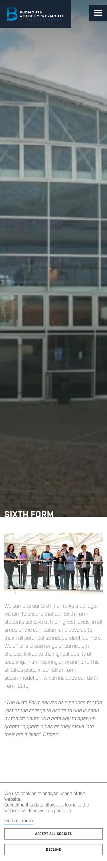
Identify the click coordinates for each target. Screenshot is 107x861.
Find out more (18, 821)
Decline (53, 850)
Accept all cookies (53, 834)
